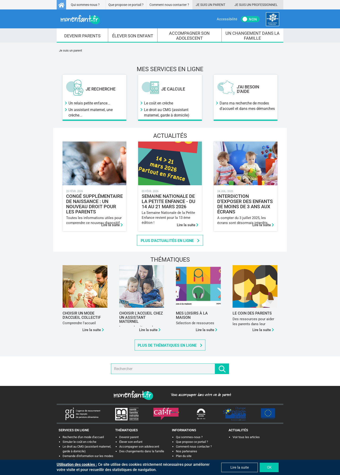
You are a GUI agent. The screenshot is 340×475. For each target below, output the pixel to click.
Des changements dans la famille (141, 451)
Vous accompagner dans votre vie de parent (200, 394)
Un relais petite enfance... (89, 103)
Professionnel (265, 5)
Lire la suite (112, 225)
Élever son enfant (130, 442)
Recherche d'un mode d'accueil (83, 437)
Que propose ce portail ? (126, 5)
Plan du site (183, 456)
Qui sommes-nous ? (85, 5)
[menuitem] (82, 35)
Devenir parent (129, 437)
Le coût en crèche (158, 103)
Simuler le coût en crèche (79, 442)
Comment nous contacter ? (169, 5)
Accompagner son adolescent (139, 446)
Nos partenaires (186, 451)
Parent (219, 5)
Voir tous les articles (246, 437)
